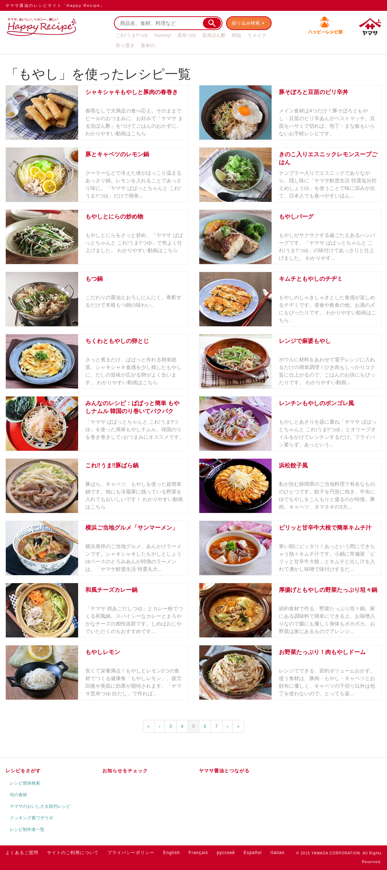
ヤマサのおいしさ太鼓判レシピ (40, 806)
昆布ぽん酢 (214, 35)
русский (226, 852)
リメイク (256, 35)
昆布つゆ (186, 35)
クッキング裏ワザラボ (31, 817)
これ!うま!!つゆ (132, 35)
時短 (236, 35)
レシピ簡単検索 (25, 783)
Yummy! (162, 35)
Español (252, 852)
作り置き (125, 45)
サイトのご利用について (73, 852)
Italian (278, 852)
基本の (148, 45)
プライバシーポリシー (130, 852)
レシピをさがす (23, 770)
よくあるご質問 (21, 852)
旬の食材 (18, 794)
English (171, 852)
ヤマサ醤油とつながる (224, 770)
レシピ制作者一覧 (27, 829)
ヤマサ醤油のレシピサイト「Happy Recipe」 (55, 5)
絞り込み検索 (246, 23)
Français (198, 852)
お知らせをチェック (125, 770)
